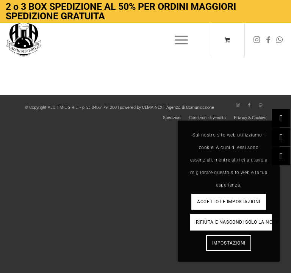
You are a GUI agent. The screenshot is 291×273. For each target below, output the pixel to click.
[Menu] (177, 40)
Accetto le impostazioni (228, 201)
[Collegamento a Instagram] (257, 40)
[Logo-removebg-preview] (24, 40)
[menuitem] (180, 40)
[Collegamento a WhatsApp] (279, 40)
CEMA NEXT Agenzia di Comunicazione (178, 107)
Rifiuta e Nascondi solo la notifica (234, 222)
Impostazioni (229, 243)
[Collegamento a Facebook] (268, 40)
